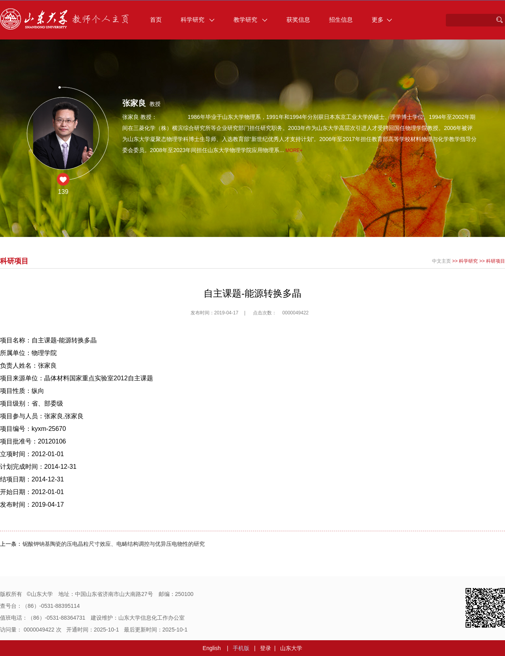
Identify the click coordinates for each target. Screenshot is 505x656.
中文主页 (441, 261)
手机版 (241, 648)
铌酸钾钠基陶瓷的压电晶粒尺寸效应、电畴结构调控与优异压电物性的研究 (113, 544)
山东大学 (291, 648)
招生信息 (341, 19)
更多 (382, 19)
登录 (265, 648)
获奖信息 (298, 19)
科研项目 (495, 261)
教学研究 (250, 19)
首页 (156, 19)
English (212, 648)
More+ (294, 150)
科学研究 (198, 19)
